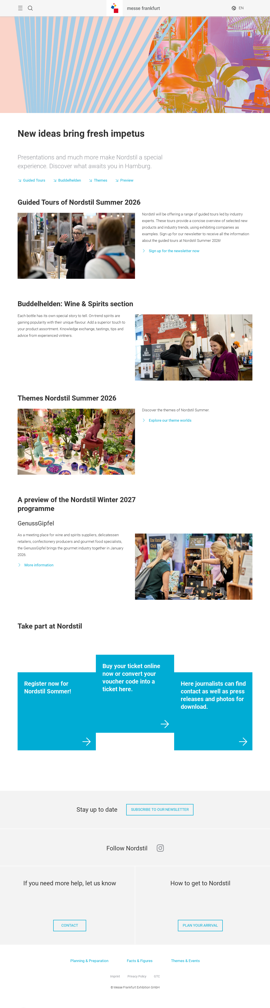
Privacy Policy (137, 976)
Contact (69, 925)
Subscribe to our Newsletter (160, 809)
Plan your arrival (200, 925)
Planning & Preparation (89, 961)
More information (38, 565)
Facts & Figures (140, 961)
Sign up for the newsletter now (173, 251)
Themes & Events (185, 961)
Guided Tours (34, 180)
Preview (126, 180)
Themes (100, 180)
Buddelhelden (69, 180)
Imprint (115, 976)
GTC (157, 976)
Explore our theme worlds (170, 420)
